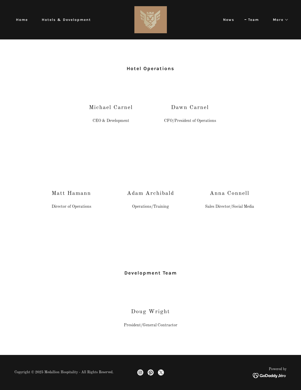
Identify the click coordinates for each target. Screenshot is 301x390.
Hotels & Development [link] (66, 20)
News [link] (228, 20)
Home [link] (22, 20)
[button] (279, 20)
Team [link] (253, 20)
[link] (150, 20)
